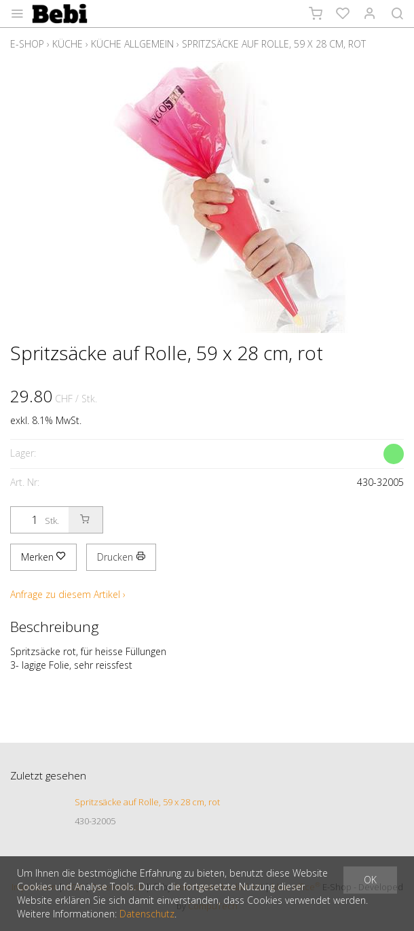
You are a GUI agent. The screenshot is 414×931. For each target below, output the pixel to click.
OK (370, 879)
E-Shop (27, 43)
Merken (43, 556)
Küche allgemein (132, 43)
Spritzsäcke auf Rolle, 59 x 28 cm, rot (274, 43)
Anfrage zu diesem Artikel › (68, 594)
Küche (67, 43)
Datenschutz (146, 913)
